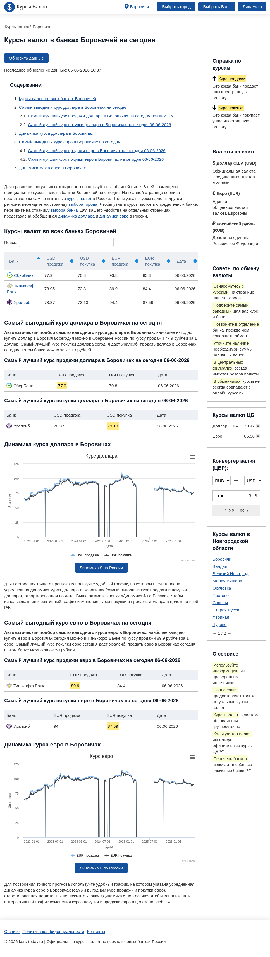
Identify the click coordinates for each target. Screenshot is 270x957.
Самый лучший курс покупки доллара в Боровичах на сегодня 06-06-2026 (99, 124)
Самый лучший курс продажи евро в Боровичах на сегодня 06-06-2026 (96, 150)
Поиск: (59, 242)
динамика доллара (76, 216)
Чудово (219, 624)
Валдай (219, 566)
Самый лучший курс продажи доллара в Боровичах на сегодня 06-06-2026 (100, 116)
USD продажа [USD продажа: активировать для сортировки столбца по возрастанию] (55, 261)
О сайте (12, 931)
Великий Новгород (230, 573)
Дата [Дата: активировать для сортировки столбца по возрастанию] (181, 261)
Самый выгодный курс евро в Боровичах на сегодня (69, 142)
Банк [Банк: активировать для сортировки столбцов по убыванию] (13, 261)
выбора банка (64, 210)
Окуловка (221, 588)
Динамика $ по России (101, 567)
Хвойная (220, 617)
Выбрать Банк (216, 6)
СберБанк (20, 275)
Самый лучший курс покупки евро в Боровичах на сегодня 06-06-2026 (96, 159)
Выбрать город (176, 6)
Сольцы (220, 602)
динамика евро (114, 216)
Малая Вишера (227, 580)
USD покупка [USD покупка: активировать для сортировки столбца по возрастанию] (87, 261)
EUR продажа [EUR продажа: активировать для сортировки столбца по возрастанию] (120, 261)
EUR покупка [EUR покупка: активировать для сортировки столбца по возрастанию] (152, 261)
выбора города (82, 204)
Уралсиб (18, 302)
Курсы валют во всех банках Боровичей (57, 98)
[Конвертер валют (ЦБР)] (236, 495)
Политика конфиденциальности (53, 931)
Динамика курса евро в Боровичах (52, 168)
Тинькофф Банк (20, 288)
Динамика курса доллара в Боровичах (56, 133)
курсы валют (79, 198)
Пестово (220, 595)
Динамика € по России (101, 868)
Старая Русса (225, 610)
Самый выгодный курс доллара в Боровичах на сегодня (73, 107)
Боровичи (139, 6)
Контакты (96, 931)
